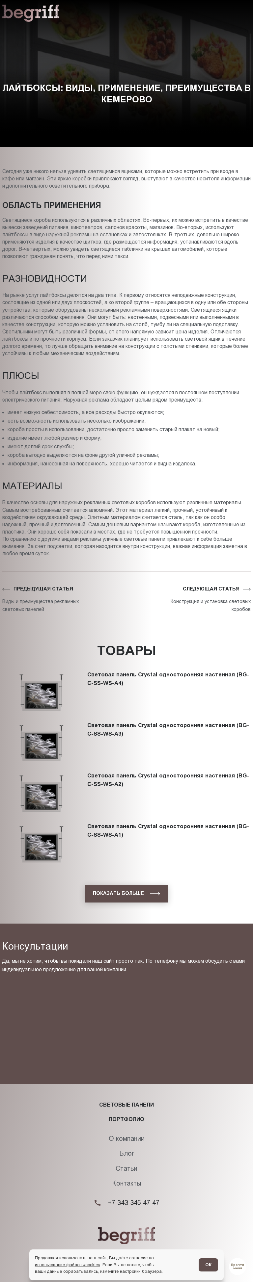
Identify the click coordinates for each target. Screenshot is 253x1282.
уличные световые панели (133, 539)
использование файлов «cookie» (67, 1264)
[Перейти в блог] (237, 1266)
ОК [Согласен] (208, 1264)
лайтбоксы (53, 295)
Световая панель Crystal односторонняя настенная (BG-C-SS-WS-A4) (168, 668)
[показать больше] (126, 894)
